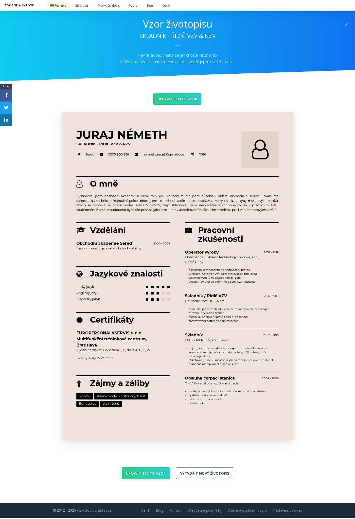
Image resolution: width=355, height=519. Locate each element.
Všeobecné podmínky (205, 511)
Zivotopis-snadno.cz (95, 511)
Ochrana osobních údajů (247, 511)
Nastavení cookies (287, 511)
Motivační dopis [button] (109, 5)
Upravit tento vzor (177, 99)
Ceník (166, 5)
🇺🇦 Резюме (58, 5)
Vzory (133, 5)
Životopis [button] (82, 5)
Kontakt (175, 511)
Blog (150, 5)
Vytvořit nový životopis (204, 474)
